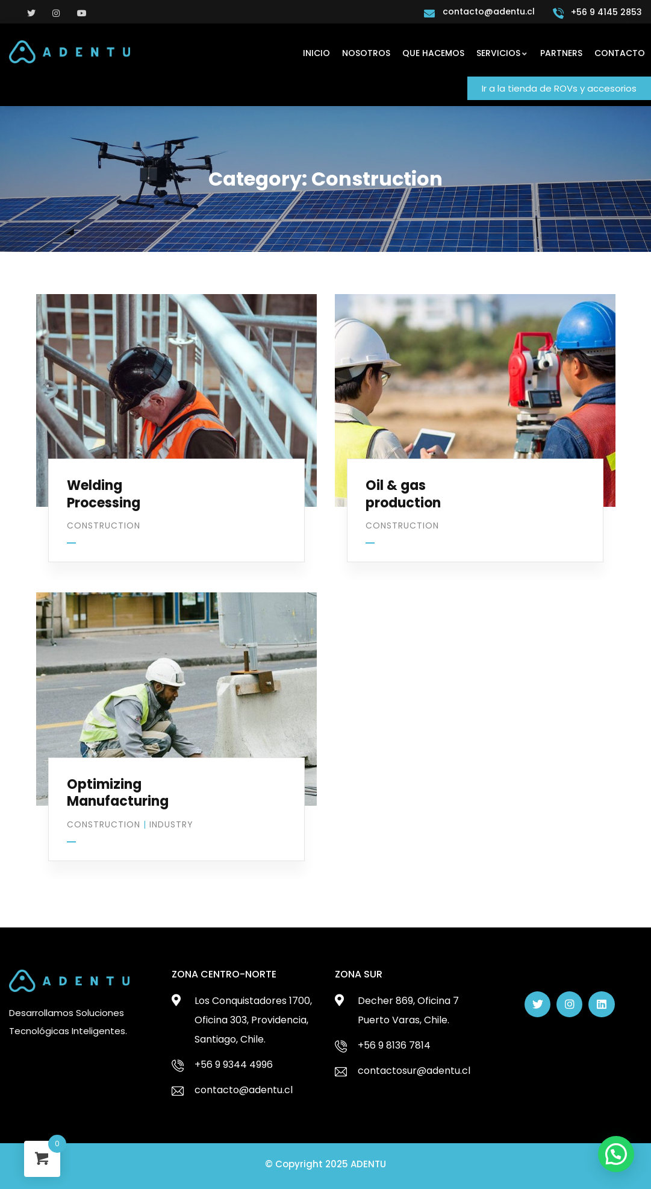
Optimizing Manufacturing (118, 793)
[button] (559, 88)
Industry (171, 824)
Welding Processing (103, 494)
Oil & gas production (403, 494)
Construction (103, 525)
